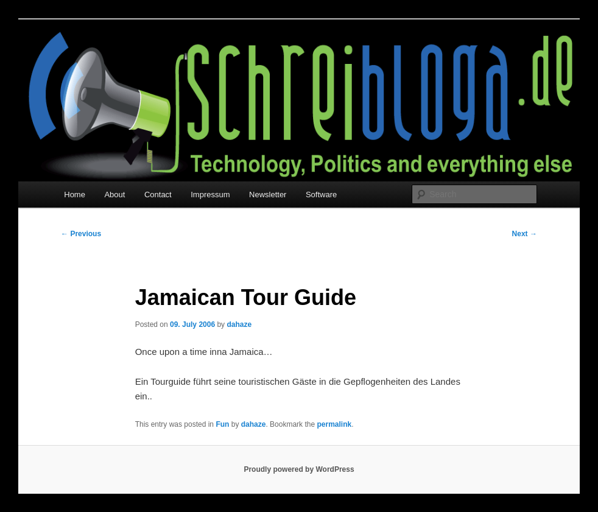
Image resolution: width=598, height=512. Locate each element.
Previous (81, 234)
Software (321, 194)
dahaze (239, 324)
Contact (158, 194)
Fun (222, 424)
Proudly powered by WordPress (299, 469)
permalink (334, 424)
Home (74, 194)
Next (524, 234)
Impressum (210, 194)
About (114, 194)
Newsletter (267, 194)
